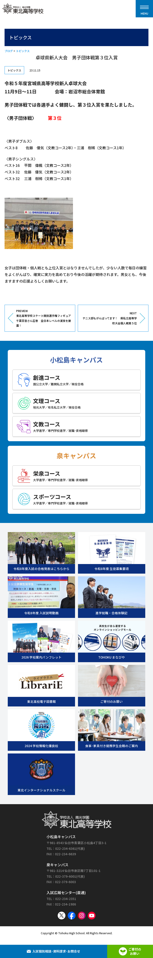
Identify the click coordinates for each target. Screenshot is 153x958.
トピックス (23, 51)
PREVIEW (44, 318)
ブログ (9, 51)
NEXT (109, 318)
